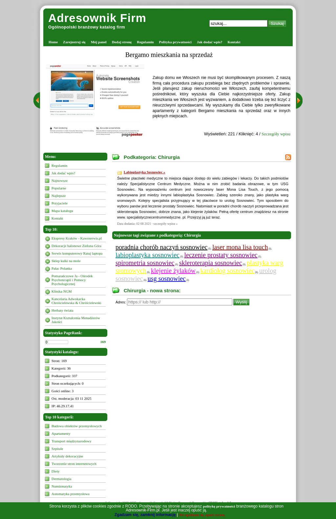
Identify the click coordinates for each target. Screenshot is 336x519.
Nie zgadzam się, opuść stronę (202, 515)
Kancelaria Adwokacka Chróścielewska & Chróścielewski (76, 301)
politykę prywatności (219, 506)
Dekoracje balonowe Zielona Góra (76, 246)
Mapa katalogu (62, 211)
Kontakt (234, 42)
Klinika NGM (62, 291)
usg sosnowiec (167, 278)
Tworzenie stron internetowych (74, 464)
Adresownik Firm (97, 17)
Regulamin (145, 42)
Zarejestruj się (74, 42)
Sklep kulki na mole (66, 261)
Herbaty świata (62, 310)
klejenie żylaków (173, 270)
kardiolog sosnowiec (227, 270)
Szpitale (57, 449)
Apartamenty (61, 433)
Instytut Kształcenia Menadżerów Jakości (76, 320)
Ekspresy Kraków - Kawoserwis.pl (77, 238)
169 (103, 342)
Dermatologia (61, 479)
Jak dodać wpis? (209, 42)
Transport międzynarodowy (72, 441)
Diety (55, 471)
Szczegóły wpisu (276, 133)
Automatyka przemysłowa (71, 494)
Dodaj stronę (122, 42)
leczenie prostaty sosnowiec (220, 255)
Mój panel (99, 42)
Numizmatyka (62, 486)
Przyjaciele (60, 203)
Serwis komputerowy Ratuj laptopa (77, 253)
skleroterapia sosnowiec (210, 262)
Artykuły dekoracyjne (67, 456)
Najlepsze (59, 196)
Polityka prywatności (175, 42)
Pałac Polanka (62, 268)
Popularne (59, 188)
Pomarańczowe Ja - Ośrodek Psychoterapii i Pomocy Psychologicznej (72, 280)
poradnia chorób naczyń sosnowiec (161, 247)
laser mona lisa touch (240, 247)
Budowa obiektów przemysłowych (77, 426)
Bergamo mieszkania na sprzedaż (169, 54)
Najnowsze (60, 181)
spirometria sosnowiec (145, 262)
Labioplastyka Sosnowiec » (144, 172)
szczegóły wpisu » (166, 223)
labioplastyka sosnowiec (147, 255)
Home (53, 42)
